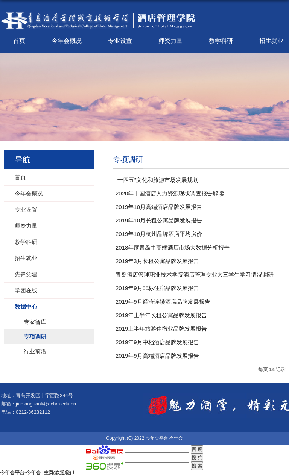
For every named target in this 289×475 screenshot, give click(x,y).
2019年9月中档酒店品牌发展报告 (157, 342)
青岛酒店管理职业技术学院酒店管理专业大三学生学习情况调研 (195, 274)
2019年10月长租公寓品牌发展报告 (159, 220)
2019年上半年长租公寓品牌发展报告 (161, 315)
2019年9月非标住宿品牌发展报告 (157, 288)
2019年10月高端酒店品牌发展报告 (159, 207)
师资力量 (170, 41)
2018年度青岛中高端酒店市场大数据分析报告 (173, 247)
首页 (19, 41)
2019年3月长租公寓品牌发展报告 (157, 261)
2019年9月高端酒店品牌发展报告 (157, 355)
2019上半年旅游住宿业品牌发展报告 (161, 328)
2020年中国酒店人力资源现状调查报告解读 (170, 193)
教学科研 (221, 41)
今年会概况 (67, 41)
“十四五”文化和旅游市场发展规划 (157, 180)
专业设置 (120, 41)
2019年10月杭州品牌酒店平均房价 (159, 234)
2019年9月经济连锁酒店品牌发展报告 (163, 301)
